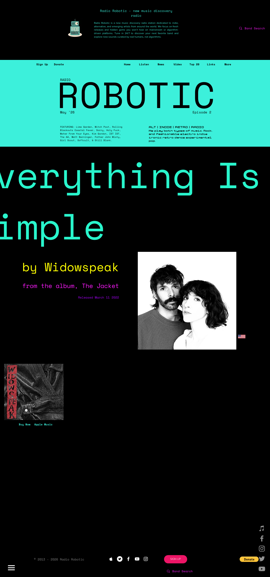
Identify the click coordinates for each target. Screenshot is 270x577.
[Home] (127, 64)
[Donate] (59, 64)
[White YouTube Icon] (137, 559)
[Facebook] (262, 538)
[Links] (211, 64)
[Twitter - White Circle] (120, 559)
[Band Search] (195, 571)
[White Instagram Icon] (146, 559)
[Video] (177, 64)
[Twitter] (262, 559)
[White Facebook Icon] (128, 559)
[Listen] (144, 64)
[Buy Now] (24, 424)
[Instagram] (262, 549)
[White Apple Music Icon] (111, 559)
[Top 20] (194, 64)
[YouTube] (262, 569)
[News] (161, 64)
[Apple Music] (43, 424)
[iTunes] (262, 528)
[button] (42, 64)
